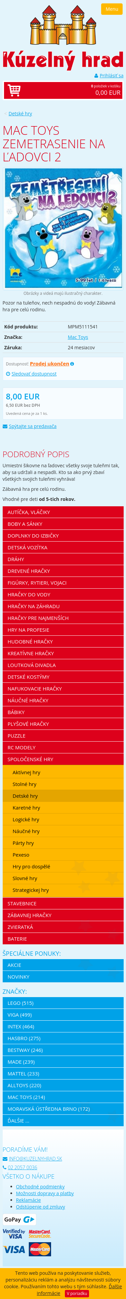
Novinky (19, 976)
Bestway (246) (25, 1050)
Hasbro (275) (24, 1038)
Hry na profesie (28, 629)
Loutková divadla (32, 665)
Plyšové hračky (28, 723)
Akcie (15, 964)
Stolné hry (25, 784)
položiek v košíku (70, 90)
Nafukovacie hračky (35, 688)
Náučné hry (26, 831)
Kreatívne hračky (31, 653)
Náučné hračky (28, 700)
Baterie (17, 938)
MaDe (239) (21, 1061)
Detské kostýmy (29, 676)
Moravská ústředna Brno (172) (49, 1108)
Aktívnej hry (26, 772)
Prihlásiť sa (109, 75)
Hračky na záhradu (34, 606)
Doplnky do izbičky (33, 535)
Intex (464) (21, 1026)
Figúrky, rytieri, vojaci (37, 582)
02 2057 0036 (20, 1167)
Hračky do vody (29, 594)
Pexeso (21, 854)
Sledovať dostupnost (31, 373)
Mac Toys (78, 337)
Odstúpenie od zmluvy (40, 1207)
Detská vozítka (28, 547)
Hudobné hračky (30, 641)
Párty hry (23, 842)
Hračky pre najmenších (38, 618)
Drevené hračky (29, 570)
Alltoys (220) (24, 1085)
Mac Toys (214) (26, 1097)
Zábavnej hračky (30, 915)
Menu (112, 9)
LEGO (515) (21, 1002)
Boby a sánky (25, 523)
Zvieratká (20, 926)
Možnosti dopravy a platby (45, 1193)
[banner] (63, 24)
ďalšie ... (19, 1120)
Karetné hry (26, 807)
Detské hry (20, 113)
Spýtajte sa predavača (30, 426)
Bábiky (16, 712)
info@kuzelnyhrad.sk (32, 1158)
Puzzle (17, 735)
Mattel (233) (23, 1073)
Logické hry (26, 819)
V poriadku (77, 1293)
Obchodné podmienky (40, 1186)
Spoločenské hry (30, 759)
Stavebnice (22, 903)
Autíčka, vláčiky (29, 512)
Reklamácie (28, 1200)
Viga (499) (20, 1014)
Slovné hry (25, 878)
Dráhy (16, 559)
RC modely (22, 747)
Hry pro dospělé (31, 866)
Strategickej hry (31, 890)
